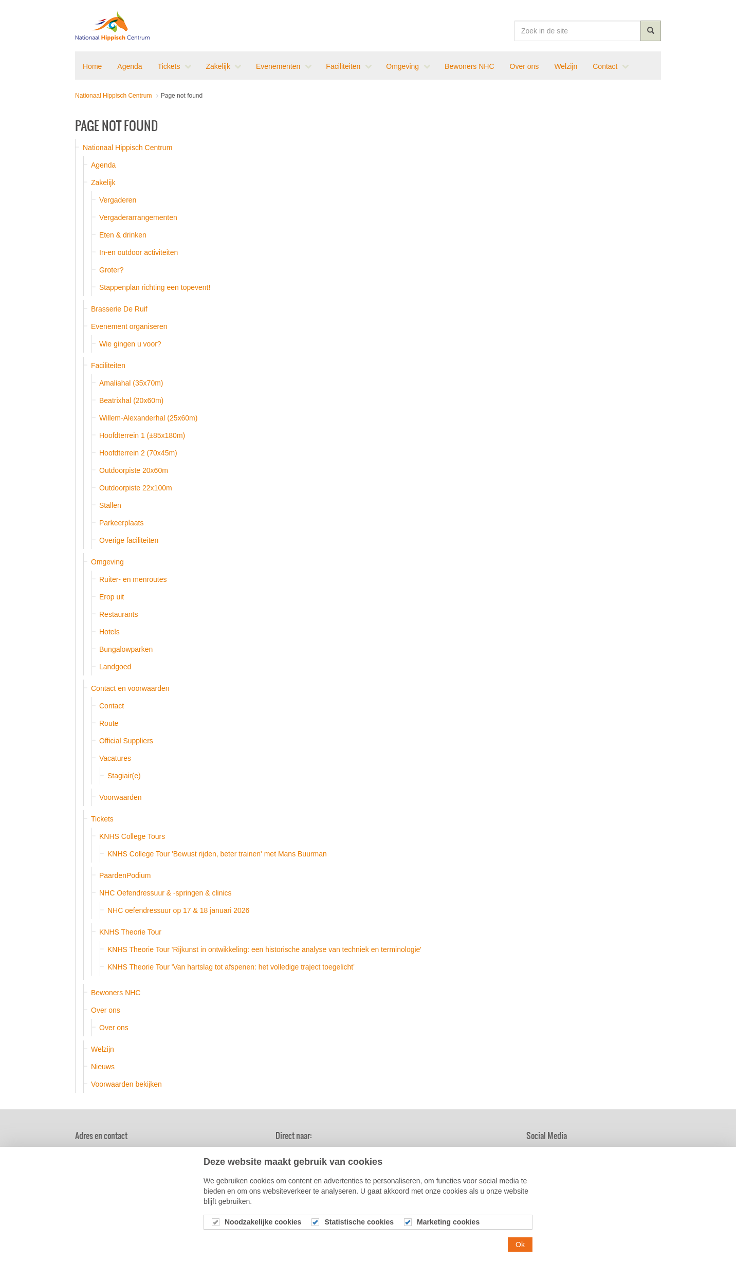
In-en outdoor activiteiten (138, 252)
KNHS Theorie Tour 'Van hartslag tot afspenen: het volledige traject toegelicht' (231, 967)
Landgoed (115, 667)
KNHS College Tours (132, 836)
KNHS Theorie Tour (130, 932)
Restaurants (118, 614)
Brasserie (460, 1153)
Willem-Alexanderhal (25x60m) (148, 418)
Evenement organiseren (129, 326)
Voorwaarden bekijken (126, 1084)
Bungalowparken (126, 649)
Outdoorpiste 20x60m (133, 470)
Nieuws (103, 1067)
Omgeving (107, 562)
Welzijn (102, 1049)
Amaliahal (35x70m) (131, 383)
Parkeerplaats (121, 523)
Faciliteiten (108, 365)
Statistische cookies (359, 1229)
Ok (520, 1252)
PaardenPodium (125, 875)
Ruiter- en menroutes (133, 579)
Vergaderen (117, 200)
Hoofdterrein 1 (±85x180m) (142, 435)
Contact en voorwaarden (130, 688)
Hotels (109, 632)
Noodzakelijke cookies (263, 1229)
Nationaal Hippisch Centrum (112, 25)
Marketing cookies (448, 1229)
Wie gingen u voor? (130, 344)
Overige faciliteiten (128, 540)
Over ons (105, 1010)
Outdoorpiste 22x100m (135, 488)
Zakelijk (103, 182)
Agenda (103, 165)
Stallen (110, 505)
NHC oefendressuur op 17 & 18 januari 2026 (178, 910)
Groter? (111, 270)
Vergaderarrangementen (138, 217)
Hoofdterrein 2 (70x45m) (138, 453)
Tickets (102, 819)
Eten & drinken (122, 235)
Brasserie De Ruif (119, 309)
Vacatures (115, 758)
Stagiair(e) (124, 776)
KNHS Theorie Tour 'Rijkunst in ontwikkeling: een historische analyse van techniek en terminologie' (264, 949)
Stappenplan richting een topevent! (154, 287)
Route (108, 723)
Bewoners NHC (115, 993)
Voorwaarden (120, 797)
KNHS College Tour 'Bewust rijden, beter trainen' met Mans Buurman (217, 854)
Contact (111, 706)
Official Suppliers (126, 741)
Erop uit (111, 597)
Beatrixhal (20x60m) (131, 400)
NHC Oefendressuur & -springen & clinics (165, 893)
